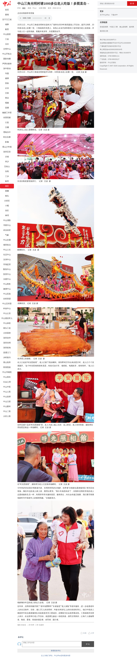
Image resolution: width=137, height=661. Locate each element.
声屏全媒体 (7, 64)
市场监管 (7, 264)
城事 (7, 24)
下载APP (114, 15)
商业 (7, 98)
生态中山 (7, 255)
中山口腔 (7, 401)
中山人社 (7, 250)
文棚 (7, 127)
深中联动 (7, 68)
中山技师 (7, 397)
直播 (7, 108)
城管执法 (7, 245)
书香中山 (7, 225)
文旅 (7, 93)
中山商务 (7, 284)
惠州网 (131, 27)
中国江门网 (114, 27)
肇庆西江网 (104, 31)
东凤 (7, 171)
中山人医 (7, 392)
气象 (7, 235)
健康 (7, 78)
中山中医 (7, 387)
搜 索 (132, 3)
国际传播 (7, 59)
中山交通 (7, 240)
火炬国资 (7, 333)
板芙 (7, 181)
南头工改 (7, 328)
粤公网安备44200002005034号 (111, 49)
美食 (7, 83)
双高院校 (7, 367)
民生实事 (7, 137)
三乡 (7, 176)
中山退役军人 (7, 318)
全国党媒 (7, 117)
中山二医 (7, 411)
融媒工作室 (7, 113)
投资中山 (7, 274)
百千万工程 (7, 20)
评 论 (88, 644)
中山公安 (7, 313)
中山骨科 (7, 377)
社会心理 (7, 382)
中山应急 (7, 294)
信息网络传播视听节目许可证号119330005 (115, 43)
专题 (7, 73)
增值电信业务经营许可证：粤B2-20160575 (115, 53)
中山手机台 (7, 54)
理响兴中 (7, 132)
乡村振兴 (7, 357)
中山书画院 (7, 372)
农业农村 (7, 230)
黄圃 (7, 191)
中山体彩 (7, 323)
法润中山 (7, 259)
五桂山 (7, 166)
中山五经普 (7, 304)
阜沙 (7, 162)
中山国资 (7, 34)
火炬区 (7, 201)
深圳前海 (7, 348)
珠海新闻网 (104, 27)
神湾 (7, 215)
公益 (7, 122)
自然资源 (7, 299)
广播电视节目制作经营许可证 (110, 46)
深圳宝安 (7, 152)
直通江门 (7, 353)
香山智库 (7, 362)
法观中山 (7, 279)
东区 (7, 211)
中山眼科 (7, 406)
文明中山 (7, 49)
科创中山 (7, 308)
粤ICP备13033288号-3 (108, 40)
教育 (7, 29)
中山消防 (7, 220)
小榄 (7, 206)
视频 (7, 103)
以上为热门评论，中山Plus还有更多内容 (55, 655)
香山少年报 (7, 147)
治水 (7, 44)
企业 (7, 88)
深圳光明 (7, 343)
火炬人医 (7, 416)
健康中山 (7, 289)
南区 (7, 186)
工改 (7, 39)
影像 (7, 142)
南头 (7, 196)
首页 (7, 10)
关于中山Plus (104, 15)
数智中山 (7, 269)
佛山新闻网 (123, 27)
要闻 (7, 15)
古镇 (7, 157)
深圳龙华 (7, 338)
